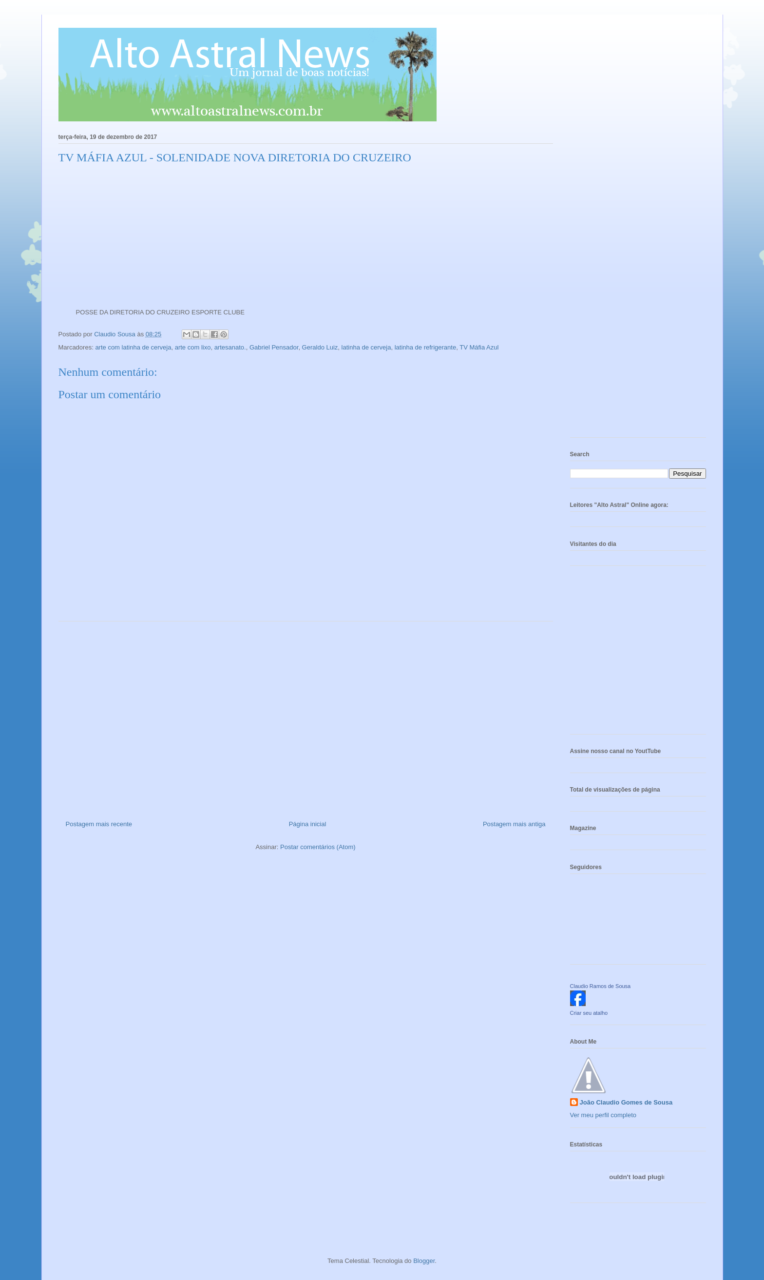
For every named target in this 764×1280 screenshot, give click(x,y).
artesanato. (230, 347)
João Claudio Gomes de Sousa (626, 1102)
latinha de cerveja (366, 347)
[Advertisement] (305, 717)
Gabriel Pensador (273, 347)
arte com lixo (193, 347)
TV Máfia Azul (478, 347)
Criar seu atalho (589, 1013)
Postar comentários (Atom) (318, 847)
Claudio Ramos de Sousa (600, 986)
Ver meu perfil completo (603, 1115)
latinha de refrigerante (425, 347)
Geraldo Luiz (320, 347)
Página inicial (307, 824)
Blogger (424, 1260)
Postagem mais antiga (514, 824)
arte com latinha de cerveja (133, 347)
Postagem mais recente (99, 824)
